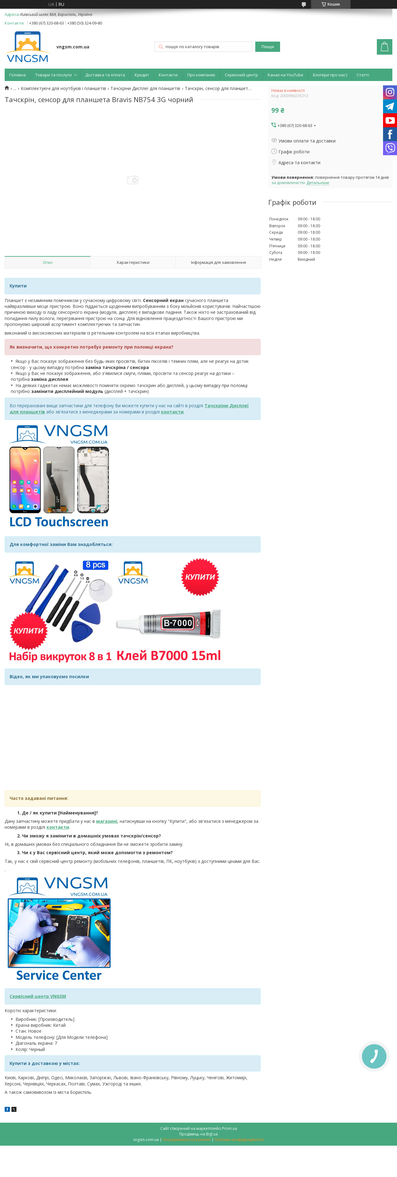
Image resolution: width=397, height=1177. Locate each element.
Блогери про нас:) (330, 75)
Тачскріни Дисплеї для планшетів (145, 88)
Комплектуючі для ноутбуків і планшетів (63, 88)
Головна (17, 75)
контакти (58, 827)
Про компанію (201, 75)
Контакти (168, 75)
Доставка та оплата (105, 75)
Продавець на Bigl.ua (198, 1134)
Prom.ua (229, 1128)
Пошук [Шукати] (267, 46)
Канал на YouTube (285, 75)
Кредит (142, 75)
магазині (106, 821)
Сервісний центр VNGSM (38, 996)
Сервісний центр (241, 75)
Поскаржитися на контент (187, 1139)
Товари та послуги (53, 75)
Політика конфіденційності (239, 1139)
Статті (363, 75)
